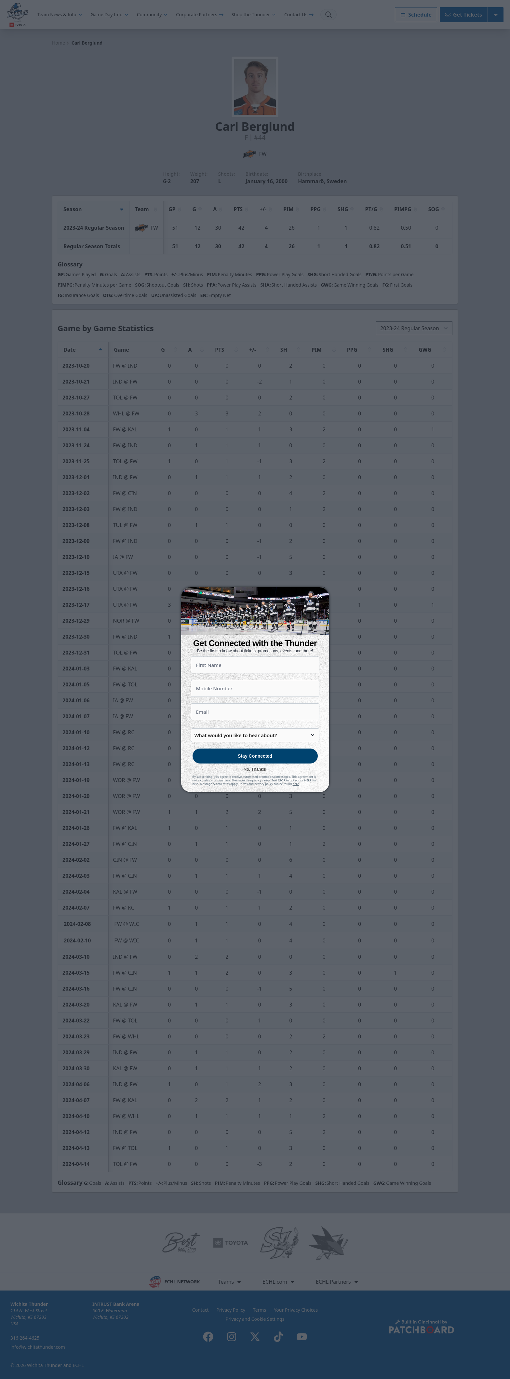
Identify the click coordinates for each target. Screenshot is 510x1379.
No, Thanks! (255, 780)
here (296, 795)
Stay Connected (255, 767)
